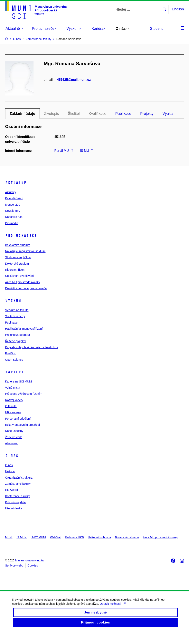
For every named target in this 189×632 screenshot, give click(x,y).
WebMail (55, 537)
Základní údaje (22, 114)
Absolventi (11, 443)
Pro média (11, 223)
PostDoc (10, 353)
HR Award (11, 489)
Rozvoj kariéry (14, 400)
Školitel (74, 114)
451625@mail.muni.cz (74, 79)
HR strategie (13, 412)
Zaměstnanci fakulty (18, 483)
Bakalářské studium (17, 245)
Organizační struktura (18, 477)
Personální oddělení (18, 418)
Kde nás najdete (15, 502)
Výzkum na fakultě (16, 310)
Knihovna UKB (74, 537)
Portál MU (63, 150)
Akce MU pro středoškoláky (22, 282)
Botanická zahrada (127, 537)
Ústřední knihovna (99, 537)
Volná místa (12, 387)
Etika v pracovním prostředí (22, 424)
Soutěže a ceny (15, 316)
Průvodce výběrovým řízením (23, 393)
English (178, 9)
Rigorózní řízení (15, 269)
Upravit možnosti (112, 609)
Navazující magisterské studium (25, 251)
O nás (11, 455)
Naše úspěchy (14, 430)
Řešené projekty (15, 341)
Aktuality (10, 192)
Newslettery (12, 210)
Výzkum (13, 300)
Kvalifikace (97, 114)
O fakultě (11, 406)
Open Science (14, 359)
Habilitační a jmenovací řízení (24, 328)
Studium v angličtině (18, 257)
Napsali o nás (13, 216)
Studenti (156, 29)
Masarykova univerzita (29, 560)
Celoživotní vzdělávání (19, 275)
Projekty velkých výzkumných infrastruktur (31, 347)
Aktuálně (15, 183)
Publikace (123, 114)
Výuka (167, 114)
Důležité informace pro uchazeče (26, 288)
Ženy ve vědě (13, 437)
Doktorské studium (17, 263)
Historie (10, 471)
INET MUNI (38, 537)
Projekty (146, 114)
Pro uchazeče (21, 235)
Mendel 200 (12, 204)
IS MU (86, 150)
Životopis (51, 114)
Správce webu (14, 565)
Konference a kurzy (17, 496)
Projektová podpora (17, 334)
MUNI (8, 537)
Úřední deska (13, 508)
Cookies (33, 565)
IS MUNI (22, 537)
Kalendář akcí (14, 198)
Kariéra (14, 372)
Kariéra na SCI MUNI (18, 381)
